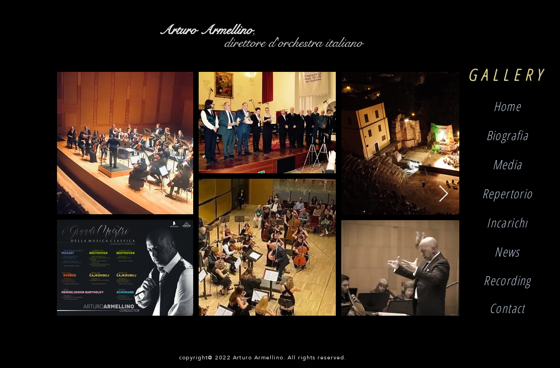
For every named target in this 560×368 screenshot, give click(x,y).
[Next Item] (443, 194)
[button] (507, 251)
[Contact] (507, 308)
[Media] (507, 164)
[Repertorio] (507, 193)
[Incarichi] (507, 222)
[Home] (507, 106)
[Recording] (507, 280)
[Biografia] (507, 135)
